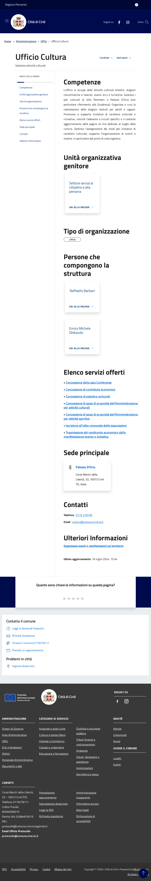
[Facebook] (117, 22)
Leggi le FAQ (46, 810)
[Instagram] (126, 22)
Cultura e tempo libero (52, 735)
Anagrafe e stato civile (52, 729)
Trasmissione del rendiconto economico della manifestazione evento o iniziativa (95, 434)
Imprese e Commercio (51, 741)
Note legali (82, 810)
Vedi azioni (124, 58)
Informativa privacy (87, 804)
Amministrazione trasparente (86, 795)
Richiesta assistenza (51, 816)
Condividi (107, 58)
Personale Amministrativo (17, 760)
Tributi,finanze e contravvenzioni (85, 742)
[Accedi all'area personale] (136, 4)
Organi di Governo (12, 729)
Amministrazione (26, 41)
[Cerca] (147, 22)
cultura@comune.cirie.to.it (87, 522)
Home (7, 41)
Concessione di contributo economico (90, 389)
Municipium (140, 869)
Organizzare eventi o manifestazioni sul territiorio (93, 546)
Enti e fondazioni (12, 747)
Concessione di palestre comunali (88, 396)
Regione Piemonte (16, 4)
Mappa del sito (62, 869)
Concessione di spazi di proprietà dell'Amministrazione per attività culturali (101, 405)
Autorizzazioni (84, 768)
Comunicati (120, 735)
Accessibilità (18, 869)
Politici (6, 754)
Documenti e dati (12, 766)
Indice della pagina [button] (29, 76)
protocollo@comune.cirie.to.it (20, 836)
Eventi (117, 764)
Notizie (117, 729)
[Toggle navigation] (7, 21)
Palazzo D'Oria (85, 467)
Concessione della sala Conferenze (89, 382)
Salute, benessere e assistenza (87, 759)
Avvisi (116, 741)
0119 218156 (84, 515)
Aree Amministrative (14, 735)
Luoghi (117, 758)
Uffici (44, 41)
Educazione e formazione (53, 754)
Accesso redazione (138, 874)
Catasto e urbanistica (51, 747)
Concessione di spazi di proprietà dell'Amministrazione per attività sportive (101, 416)
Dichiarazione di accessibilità (85, 818)
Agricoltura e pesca (87, 774)
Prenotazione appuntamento (47, 795)
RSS (4, 869)
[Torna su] (143, 873)
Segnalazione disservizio (53, 804)
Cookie (46, 869)
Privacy (34, 869)
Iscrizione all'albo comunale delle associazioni (96, 425)
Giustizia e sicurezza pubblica (88, 730)
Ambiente (82, 751)
